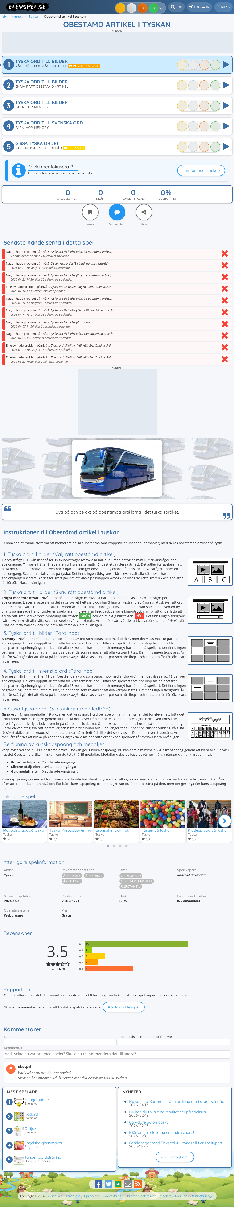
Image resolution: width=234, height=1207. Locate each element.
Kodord (31, 1114)
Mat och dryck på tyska (23, 830)
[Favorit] (90, 212)
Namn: (9, 1037)
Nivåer (100, 198)
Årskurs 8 (72, 881)
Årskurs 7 (94, 876)
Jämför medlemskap (201, 170)
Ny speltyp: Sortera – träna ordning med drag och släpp (178, 1101)
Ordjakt (31, 1128)
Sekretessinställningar (199, 1196)
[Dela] (144, 212)
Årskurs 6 (72, 876)
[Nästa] (224, 821)
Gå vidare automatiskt (148, 1122)
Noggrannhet (166, 198)
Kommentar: (14, 1048)
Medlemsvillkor (170, 1196)
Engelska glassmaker (43, 1143)
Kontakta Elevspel (124, 1007)
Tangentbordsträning (43, 1157)
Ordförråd (131, 876)
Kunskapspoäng (133, 198)
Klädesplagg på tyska (207, 830)
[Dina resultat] (155, 8)
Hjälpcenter (92, 1196)
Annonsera (73, 1196)
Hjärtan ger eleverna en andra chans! (161, 1132)
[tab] (108, 846)
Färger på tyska (156, 830)
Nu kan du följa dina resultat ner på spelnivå (167, 1111)
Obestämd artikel (136, 881)
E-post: (123, 1037)
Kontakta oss (113, 1196)
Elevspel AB (54, 1196)
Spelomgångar (67, 198)
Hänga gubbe (37, 1099)
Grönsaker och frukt (112, 830)
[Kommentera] (117, 212)
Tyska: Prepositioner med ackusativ (80, 830)
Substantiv (130, 886)
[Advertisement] (117, 42)
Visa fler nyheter (175, 1157)
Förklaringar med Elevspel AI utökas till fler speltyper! (175, 1143)
